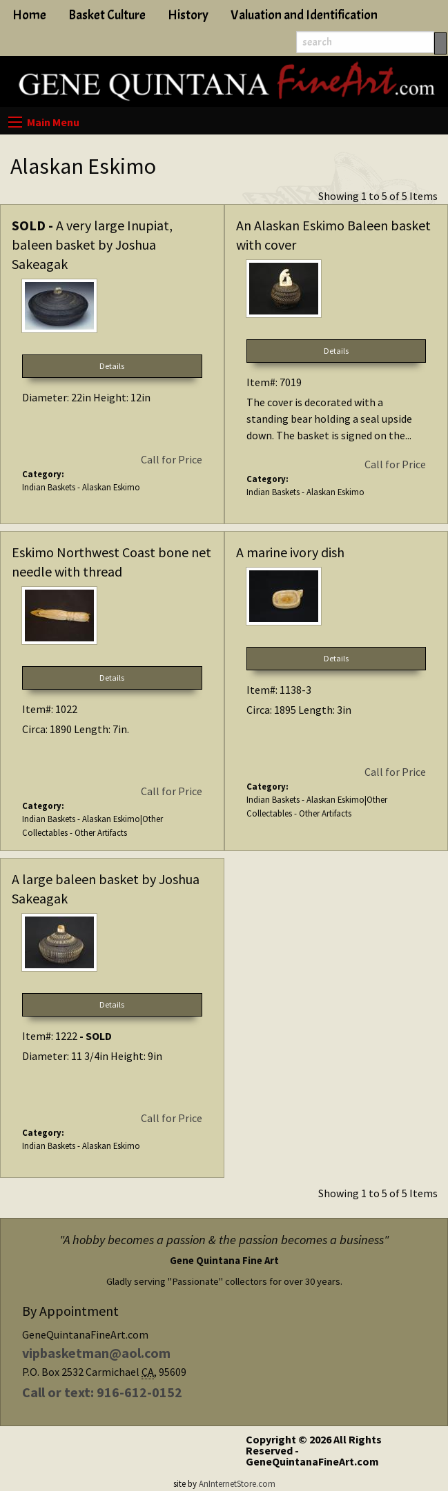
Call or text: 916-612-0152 (102, 1392)
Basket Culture (107, 15)
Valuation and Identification (304, 15)
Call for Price (171, 459)
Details (111, 366)
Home (29, 15)
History (188, 15)
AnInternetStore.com (237, 1483)
